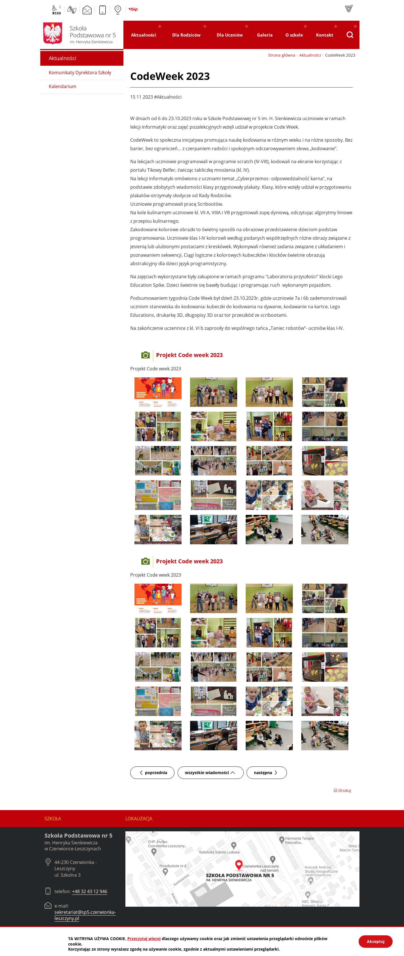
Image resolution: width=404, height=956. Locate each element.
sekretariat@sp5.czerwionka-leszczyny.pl (85, 915)
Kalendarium (62, 86)
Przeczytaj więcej (144, 938)
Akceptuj (375, 941)
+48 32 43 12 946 (89, 891)
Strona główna (281, 55)
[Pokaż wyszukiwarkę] (349, 35)
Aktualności (310, 55)
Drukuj (342, 790)
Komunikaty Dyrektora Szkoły (80, 72)
